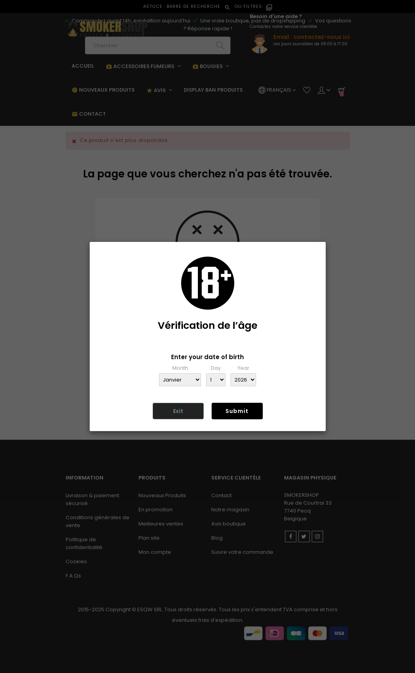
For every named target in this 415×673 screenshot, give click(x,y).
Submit (237, 411)
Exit (178, 411)
